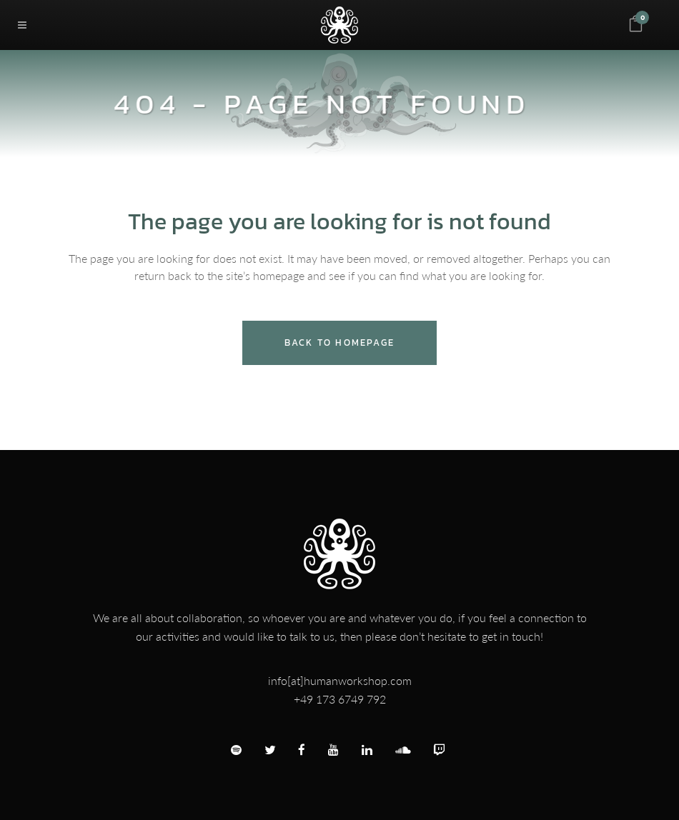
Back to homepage (339, 342)
